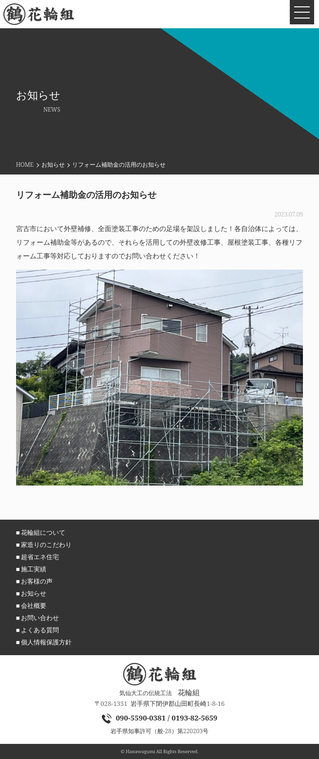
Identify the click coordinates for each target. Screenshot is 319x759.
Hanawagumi (140, 751)
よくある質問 (40, 629)
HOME (25, 164)
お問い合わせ (40, 617)
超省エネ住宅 (40, 556)
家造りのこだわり (46, 544)
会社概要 (33, 605)
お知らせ (53, 164)
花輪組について (43, 532)
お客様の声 (37, 581)
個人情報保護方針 (46, 642)
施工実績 (33, 568)
